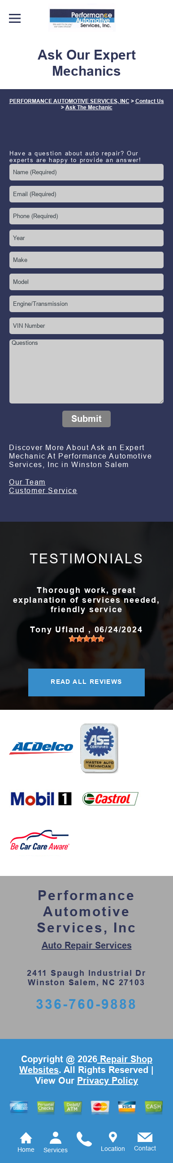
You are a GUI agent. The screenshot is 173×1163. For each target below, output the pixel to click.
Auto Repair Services (87, 945)
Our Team (27, 482)
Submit (86, 419)
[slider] (86, 638)
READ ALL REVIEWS (86, 681)
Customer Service (43, 490)
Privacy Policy (107, 1081)
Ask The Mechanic (88, 107)
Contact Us (149, 101)
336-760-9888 (86, 1004)
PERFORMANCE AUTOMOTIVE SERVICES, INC (69, 101)
